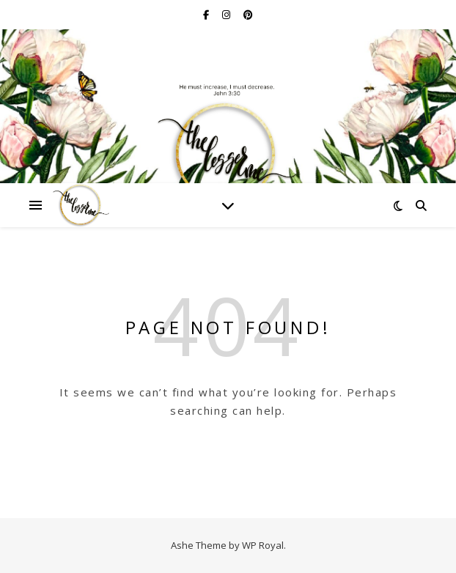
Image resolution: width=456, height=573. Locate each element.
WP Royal (263, 545)
